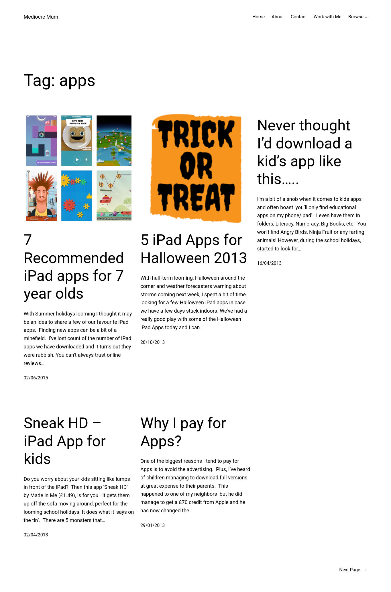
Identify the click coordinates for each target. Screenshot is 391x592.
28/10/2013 (152, 342)
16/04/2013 (269, 263)
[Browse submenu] (366, 16)
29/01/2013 (152, 525)
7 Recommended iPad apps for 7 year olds (74, 266)
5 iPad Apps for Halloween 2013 (193, 248)
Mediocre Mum (41, 17)
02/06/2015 (36, 378)
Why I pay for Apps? (183, 432)
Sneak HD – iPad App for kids (65, 441)
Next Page (353, 570)
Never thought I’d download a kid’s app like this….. (305, 152)
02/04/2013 (36, 535)
